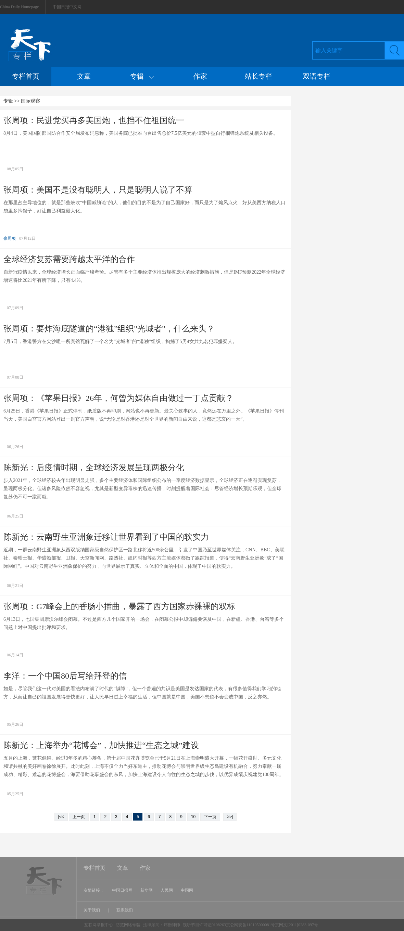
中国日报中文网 (67, 6)
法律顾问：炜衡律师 (161, 924)
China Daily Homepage (19, 6)
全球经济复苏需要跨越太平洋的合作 (69, 259)
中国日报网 (122, 890)
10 (193, 816)
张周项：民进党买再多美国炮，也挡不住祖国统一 (93, 120)
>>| (230, 816)
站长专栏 (258, 76)
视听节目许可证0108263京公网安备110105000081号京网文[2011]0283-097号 (250, 924)
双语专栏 (316, 76)
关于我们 (92, 910)
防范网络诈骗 (128, 924)
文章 (84, 76)
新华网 (146, 890)
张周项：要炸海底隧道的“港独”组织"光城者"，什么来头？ (109, 328)
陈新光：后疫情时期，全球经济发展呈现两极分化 (93, 467)
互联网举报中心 (98, 924)
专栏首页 (25, 76)
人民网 (167, 890)
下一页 (210, 816)
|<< (61, 816)
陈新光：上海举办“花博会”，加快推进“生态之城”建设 (101, 745)
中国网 (187, 890)
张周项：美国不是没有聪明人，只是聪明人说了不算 (97, 189)
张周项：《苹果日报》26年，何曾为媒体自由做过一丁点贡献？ (118, 398)
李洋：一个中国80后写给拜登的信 (65, 675)
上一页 (79, 816)
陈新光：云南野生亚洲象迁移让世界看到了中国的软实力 (106, 537)
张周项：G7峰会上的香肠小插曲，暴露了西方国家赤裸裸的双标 (119, 606)
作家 (200, 76)
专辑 (142, 76)
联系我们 (124, 910)
